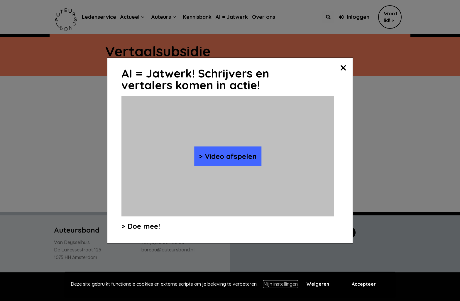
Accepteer (364, 284)
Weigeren (317, 284)
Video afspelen (231, 156)
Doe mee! (144, 226)
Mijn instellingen (280, 284)
